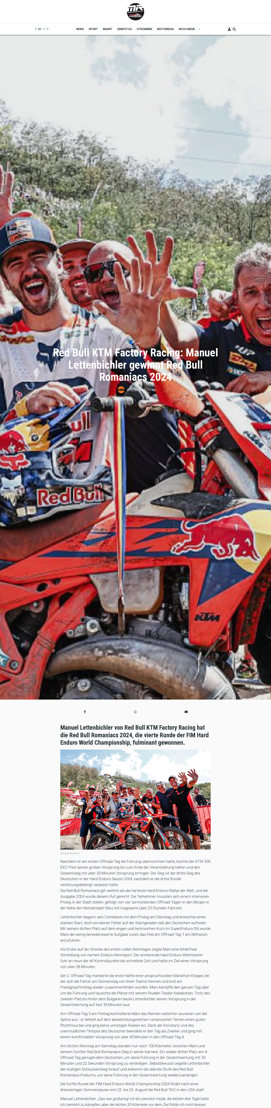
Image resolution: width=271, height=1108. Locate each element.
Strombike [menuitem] (144, 29)
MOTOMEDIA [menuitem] (165, 29)
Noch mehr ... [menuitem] (188, 30)
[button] (84, 712)
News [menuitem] (80, 29)
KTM (133, 389)
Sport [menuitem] (93, 29)
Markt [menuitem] (108, 29)
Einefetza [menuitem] (124, 29)
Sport (137, 343)
